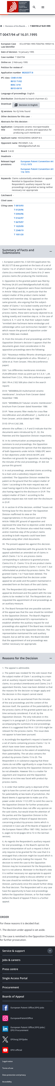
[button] (27, 251)
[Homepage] (1, 26)
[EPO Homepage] (18, 7)
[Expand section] (50, 950)
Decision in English (26, 105)
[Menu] (42, 7)
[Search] (34, 7)
